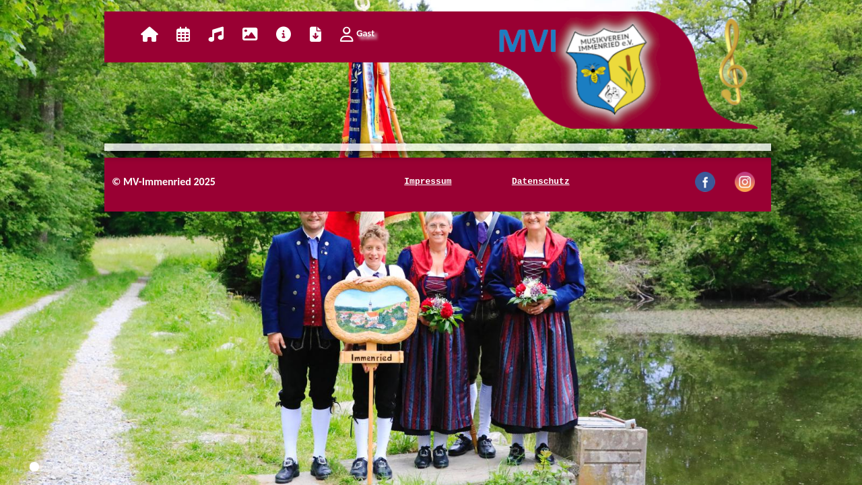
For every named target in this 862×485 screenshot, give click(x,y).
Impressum (427, 182)
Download (315, 34)
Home (149, 34)
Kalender (183, 34)
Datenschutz (541, 182)
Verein (216, 34)
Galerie (249, 34)
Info (283, 34)
